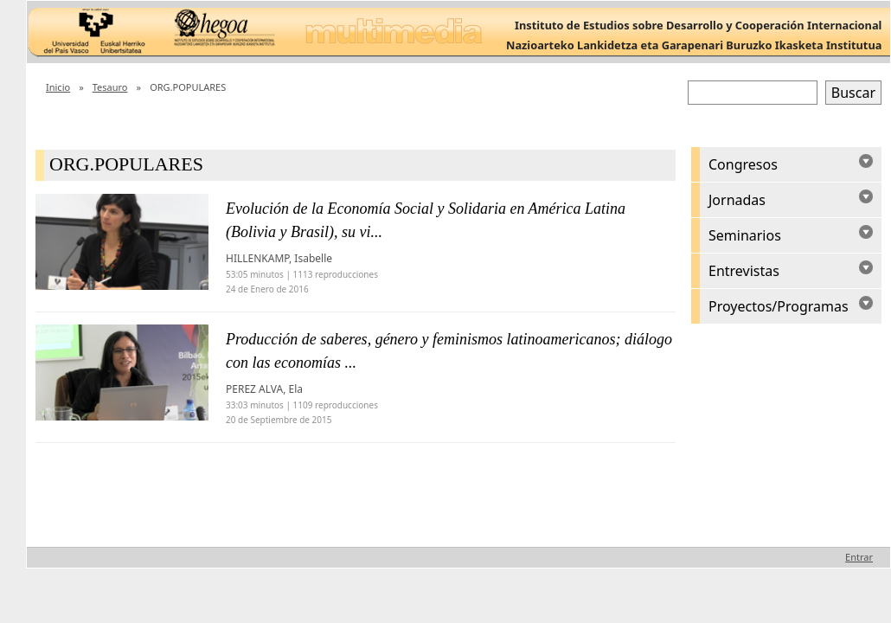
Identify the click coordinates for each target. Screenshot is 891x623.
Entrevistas (743, 270)
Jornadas (737, 199)
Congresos (743, 164)
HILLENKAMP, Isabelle (279, 258)
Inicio (58, 86)
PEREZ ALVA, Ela (264, 389)
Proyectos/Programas (778, 306)
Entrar (859, 556)
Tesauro (110, 86)
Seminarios (744, 235)
